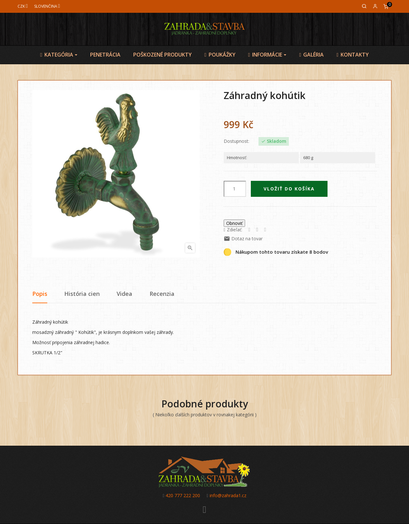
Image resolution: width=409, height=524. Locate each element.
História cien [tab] (82, 293)
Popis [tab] (39, 293)
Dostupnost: (236, 141)
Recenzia (162, 293)
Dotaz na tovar (243, 238)
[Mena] (23, 6)
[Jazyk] (47, 6)
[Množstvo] (235, 189)
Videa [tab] (124, 293)
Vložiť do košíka (289, 189)
